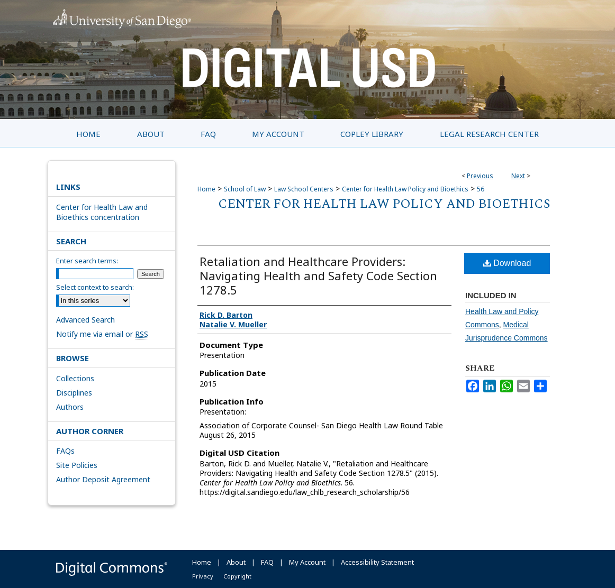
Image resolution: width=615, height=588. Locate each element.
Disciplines (74, 393)
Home (206, 189)
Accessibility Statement (377, 562)
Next (518, 175)
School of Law (245, 189)
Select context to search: (95, 287)
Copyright (237, 576)
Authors (70, 407)
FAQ (267, 562)
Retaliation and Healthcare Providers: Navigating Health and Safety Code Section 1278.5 (318, 275)
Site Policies (76, 465)
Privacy (202, 576)
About (236, 562)
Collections (75, 378)
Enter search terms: (87, 260)
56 (480, 189)
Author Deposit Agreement (103, 479)
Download (507, 263)
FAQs (65, 451)
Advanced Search (85, 320)
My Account (307, 562)
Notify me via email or (102, 334)
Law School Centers (303, 189)
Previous (480, 175)
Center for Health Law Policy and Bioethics (405, 189)
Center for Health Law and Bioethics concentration (102, 212)
